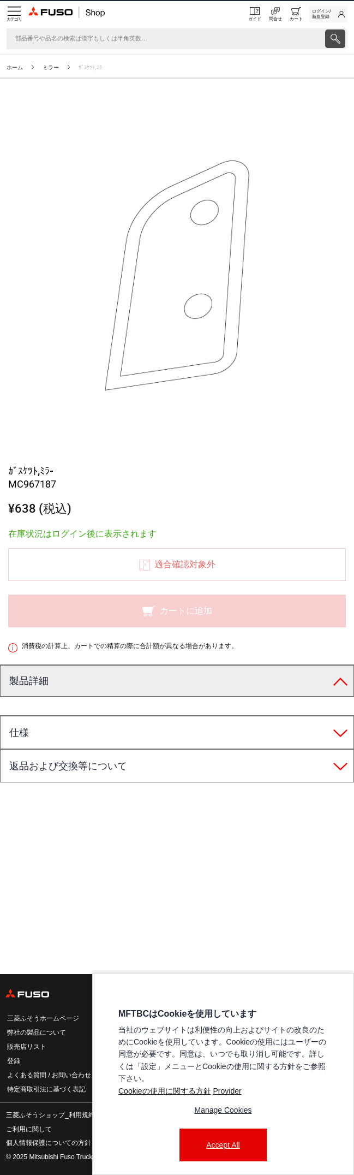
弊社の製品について (36, 1032)
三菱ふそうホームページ (43, 1018)
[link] (328, 14)
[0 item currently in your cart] (296, 14)
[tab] (177, 681)
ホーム (15, 67)
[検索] (165, 38)
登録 (13, 1061)
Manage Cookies (222, 1110)
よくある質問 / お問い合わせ (49, 1075)
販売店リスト (26, 1047)
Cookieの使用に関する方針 (164, 1091)
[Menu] (14, 14)
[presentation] (177, 587)
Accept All (222, 1145)
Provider (227, 1091)
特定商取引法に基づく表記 (46, 1089)
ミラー (51, 67)
